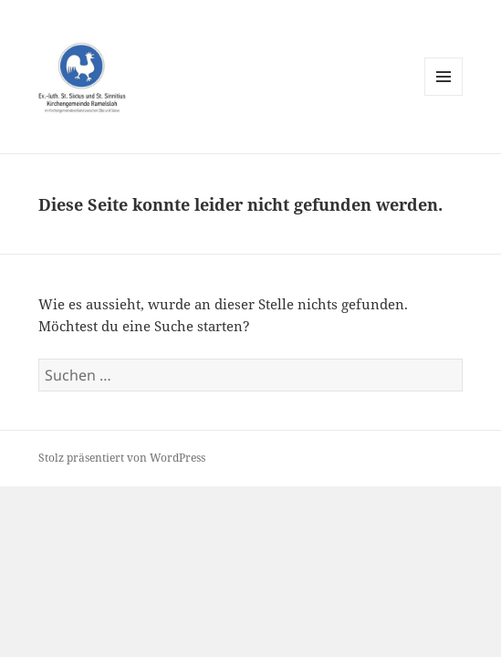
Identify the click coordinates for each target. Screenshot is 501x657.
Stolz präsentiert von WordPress (121, 457)
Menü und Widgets (444, 95)
